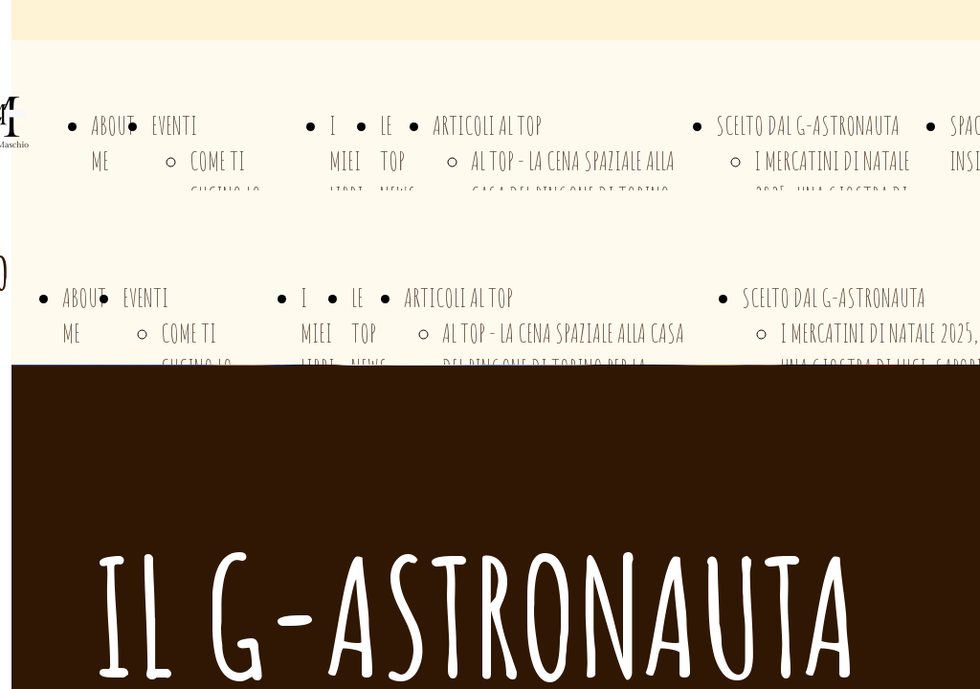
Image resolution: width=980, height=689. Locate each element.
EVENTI (174, 125)
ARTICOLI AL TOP (487, 125)
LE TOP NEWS (398, 160)
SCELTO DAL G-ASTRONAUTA (808, 125)
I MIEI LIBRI (346, 160)
